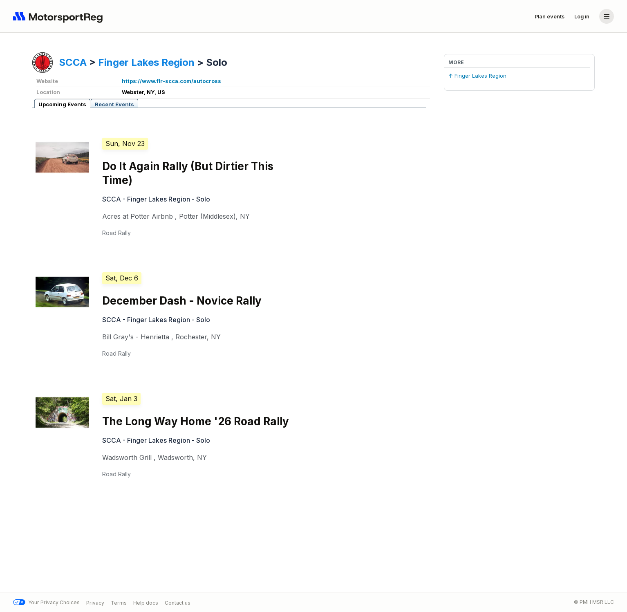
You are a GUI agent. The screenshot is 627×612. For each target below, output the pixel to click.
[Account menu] (606, 16)
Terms (119, 602)
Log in (581, 16)
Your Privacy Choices (46, 602)
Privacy (95, 602)
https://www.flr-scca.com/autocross (171, 81)
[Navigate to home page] (59, 16)
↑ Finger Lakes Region (477, 75)
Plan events (549, 16)
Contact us (177, 602)
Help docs (145, 602)
